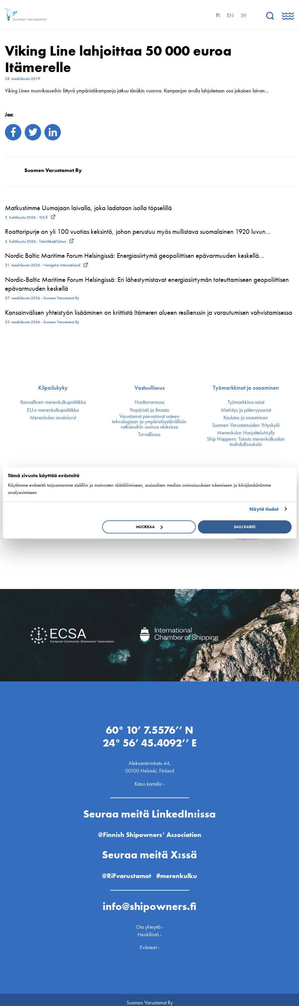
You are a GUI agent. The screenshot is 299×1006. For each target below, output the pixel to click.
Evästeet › (150, 941)
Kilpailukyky (53, 388)
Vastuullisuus (149, 388)
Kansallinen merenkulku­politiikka (53, 402)
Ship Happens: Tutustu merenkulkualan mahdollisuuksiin (246, 441)
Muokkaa (149, 526)
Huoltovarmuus (149, 402)
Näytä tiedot (264, 509)
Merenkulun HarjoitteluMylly (246, 432)
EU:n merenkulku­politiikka (53, 410)
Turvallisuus (149, 434)
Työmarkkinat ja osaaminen (246, 388)
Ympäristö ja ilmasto (149, 410)
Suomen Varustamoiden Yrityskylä (246, 425)
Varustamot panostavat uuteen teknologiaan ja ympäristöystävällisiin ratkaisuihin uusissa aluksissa (149, 421)
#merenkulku (179, 870)
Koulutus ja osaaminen (245, 417)
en (230, 15)
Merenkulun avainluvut (53, 417)
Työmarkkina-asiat (246, 402)
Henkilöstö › (149, 928)
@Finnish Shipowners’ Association (150, 829)
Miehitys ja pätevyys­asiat (246, 410)
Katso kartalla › (149, 777)
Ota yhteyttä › (149, 921)
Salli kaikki (244, 526)
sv (243, 15)
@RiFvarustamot (125, 870)
